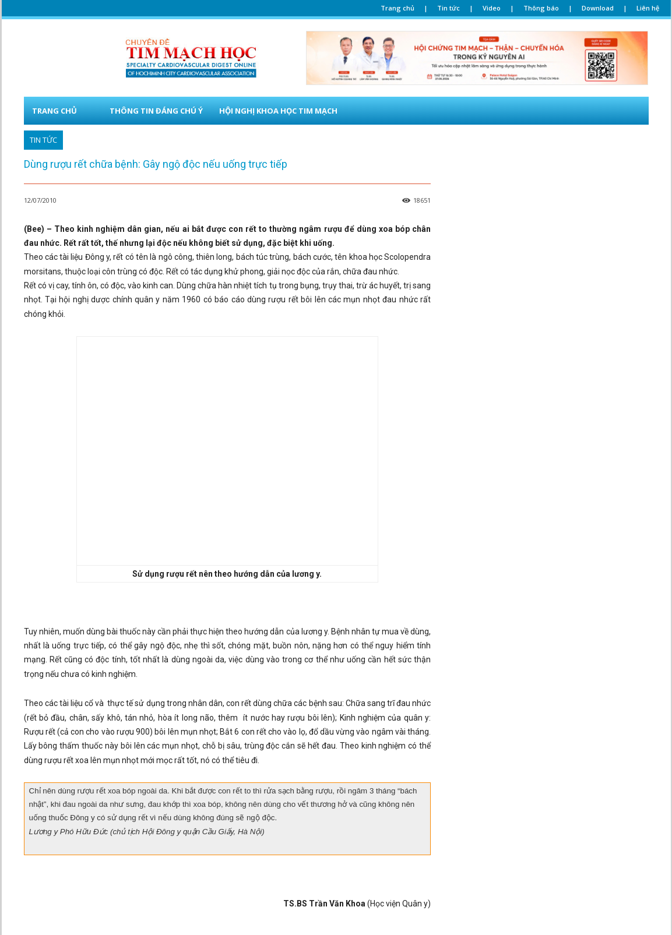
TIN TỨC (43, 140)
